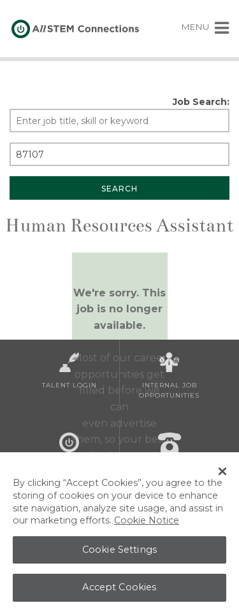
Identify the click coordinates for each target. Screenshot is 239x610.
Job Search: (201, 101)
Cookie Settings (119, 553)
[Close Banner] (222, 475)
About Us (69, 451)
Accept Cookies (119, 591)
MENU (205, 27)
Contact (169, 451)
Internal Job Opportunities (169, 375)
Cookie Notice (146, 524)
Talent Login (69, 370)
